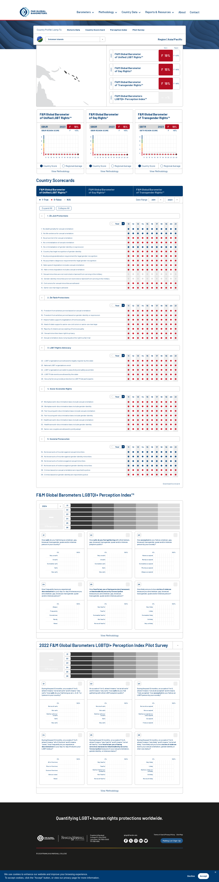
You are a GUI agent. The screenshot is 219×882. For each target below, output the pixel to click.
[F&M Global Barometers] (34, 12)
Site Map (179, 835)
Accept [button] (203, 876)
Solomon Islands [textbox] (55, 39)
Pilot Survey (138, 30)
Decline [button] (191, 876)
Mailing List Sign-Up (172, 841)
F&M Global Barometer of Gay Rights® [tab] (103, 191)
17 (157, 224)
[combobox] (75, 39)
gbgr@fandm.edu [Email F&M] (130, 836)
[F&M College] (72, 839)
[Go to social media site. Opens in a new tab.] (126, 842)
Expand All (47, 209)
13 (138, 224)
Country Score (50, 166)
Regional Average (74, 166)
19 (166, 224)
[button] (111, 224)
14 (143, 224)
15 (147, 224)
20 (171, 224)
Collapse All (63, 209)
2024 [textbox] (44, 507)
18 (161, 224)
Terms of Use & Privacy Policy (164, 835)
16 (152, 224)
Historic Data (73, 30)
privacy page (70, 878)
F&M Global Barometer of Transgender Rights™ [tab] (152, 191)
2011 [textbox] (153, 201)
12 (133, 224)
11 (128, 224)
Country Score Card (95, 30)
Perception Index (118, 30)
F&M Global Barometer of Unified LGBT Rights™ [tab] (55, 191)
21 (176, 224)
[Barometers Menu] (92, 12)
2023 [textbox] (170, 201)
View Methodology (60, 171)
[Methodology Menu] (116, 12)
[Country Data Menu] (139, 12)
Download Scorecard (171, 485)
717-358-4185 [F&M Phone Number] (94, 842)
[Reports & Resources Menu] (172, 12)
